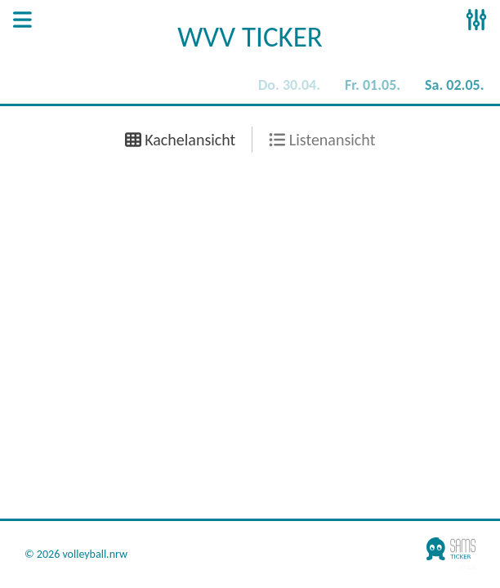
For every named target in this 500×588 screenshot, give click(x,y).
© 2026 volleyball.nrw (76, 554)
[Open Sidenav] (22, 21)
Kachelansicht (180, 139)
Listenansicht (322, 139)
